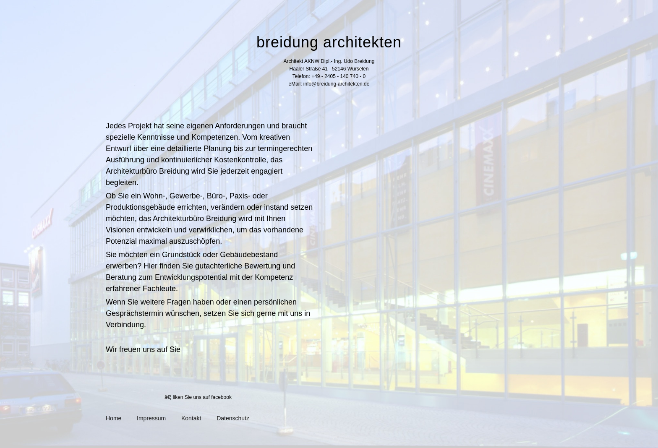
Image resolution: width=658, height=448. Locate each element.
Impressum (151, 418)
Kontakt (191, 418)
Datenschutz (233, 418)
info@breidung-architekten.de (336, 84)
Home (113, 418)
